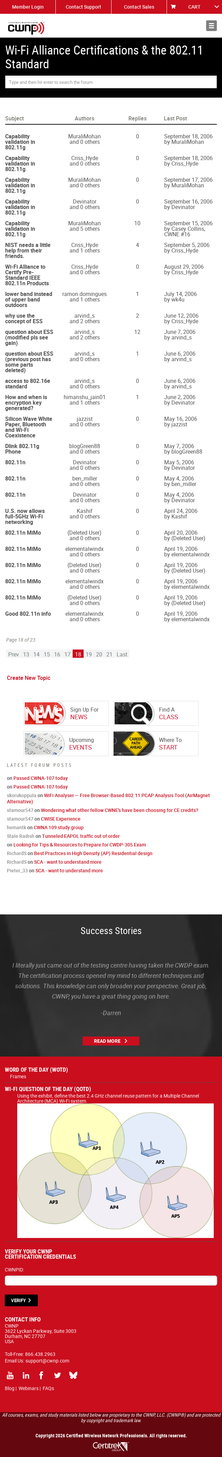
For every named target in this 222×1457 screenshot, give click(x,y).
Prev (13, 654)
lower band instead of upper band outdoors (28, 299)
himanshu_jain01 (85, 397)
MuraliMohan (84, 136)
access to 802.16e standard (27, 383)
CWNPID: (14, 1269)
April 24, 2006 (181, 511)
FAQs (48, 1388)
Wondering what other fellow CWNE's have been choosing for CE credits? (119, 810)
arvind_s (84, 315)
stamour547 (20, 810)
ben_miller (84, 478)
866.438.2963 (40, 1354)
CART (194, 6)
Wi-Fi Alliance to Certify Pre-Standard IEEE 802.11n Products (27, 275)
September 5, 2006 (187, 245)
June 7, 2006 (179, 332)
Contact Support (83, 6)
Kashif (85, 511)
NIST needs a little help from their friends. (28, 250)
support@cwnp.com (47, 1360)
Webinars (29, 1388)
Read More (107, 1041)
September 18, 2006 (188, 136)
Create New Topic (28, 678)
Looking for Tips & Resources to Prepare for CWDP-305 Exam (79, 844)
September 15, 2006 (188, 223)
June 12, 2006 (181, 315)
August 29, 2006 (184, 266)
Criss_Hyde (84, 158)
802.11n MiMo (23, 532)
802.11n (15, 462)
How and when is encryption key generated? (26, 402)
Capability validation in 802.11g (20, 141)
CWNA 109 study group (59, 827)
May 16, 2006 (180, 419)
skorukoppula (21, 795)
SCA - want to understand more (68, 862)
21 (109, 654)
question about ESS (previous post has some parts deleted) (29, 362)
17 (67, 654)
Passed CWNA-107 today (40, 778)
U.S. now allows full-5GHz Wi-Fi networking (25, 516)
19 (89, 654)
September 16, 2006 (188, 201)
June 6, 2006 (179, 353)
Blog (9, 1388)
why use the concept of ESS (24, 318)
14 (36, 654)
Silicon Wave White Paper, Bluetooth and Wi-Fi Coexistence (28, 427)
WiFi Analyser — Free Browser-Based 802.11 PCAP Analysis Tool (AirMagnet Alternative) (108, 798)
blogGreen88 (84, 446)
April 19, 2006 (181, 549)
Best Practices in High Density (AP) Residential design (93, 853)
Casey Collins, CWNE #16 (184, 231)
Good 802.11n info (28, 613)
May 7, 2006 (179, 446)
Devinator (84, 201)
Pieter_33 (17, 870)
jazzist (85, 419)
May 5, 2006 (179, 462)
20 (99, 654)
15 (47, 654)
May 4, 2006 (179, 478)
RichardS (17, 853)
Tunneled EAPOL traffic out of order (81, 836)
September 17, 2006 (188, 180)
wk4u (177, 299)
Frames (18, 1076)
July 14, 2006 (180, 294)
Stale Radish (20, 836)
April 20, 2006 (181, 532)
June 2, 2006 (179, 397)
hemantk (16, 827)
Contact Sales (139, 6)
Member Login (28, 6)
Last (122, 654)
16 (57, 654)
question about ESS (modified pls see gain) (29, 337)
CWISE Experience (61, 818)
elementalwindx (84, 549)
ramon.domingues (84, 294)
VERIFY (18, 1300)
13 (26, 654)
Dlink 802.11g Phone (22, 448)
